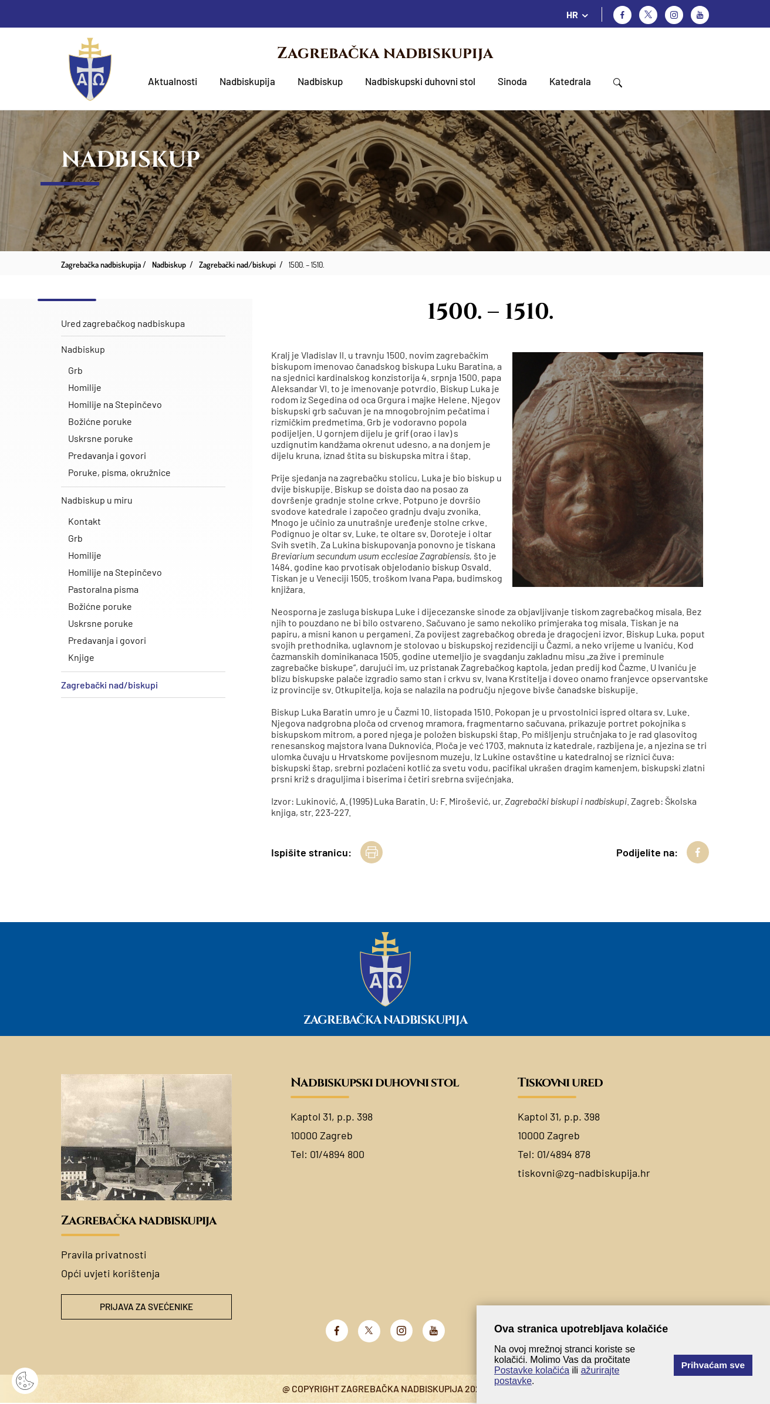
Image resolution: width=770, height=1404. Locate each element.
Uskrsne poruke (100, 438)
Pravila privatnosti (104, 1254)
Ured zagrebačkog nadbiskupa (123, 323)
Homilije (85, 387)
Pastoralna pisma (103, 589)
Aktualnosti (172, 81)
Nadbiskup (320, 81)
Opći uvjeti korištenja (110, 1273)
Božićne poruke (100, 421)
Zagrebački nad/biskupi (109, 684)
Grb (75, 370)
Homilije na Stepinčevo (115, 404)
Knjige (81, 657)
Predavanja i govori (107, 455)
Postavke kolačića (531, 1370)
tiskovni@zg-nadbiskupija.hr (584, 1172)
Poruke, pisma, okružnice (119, 472)
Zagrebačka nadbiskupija (385, 53)
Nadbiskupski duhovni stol (420, 81)
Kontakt (84, 520)
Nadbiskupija (247, 81)
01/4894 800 (337, 1154)
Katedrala (570, 81)
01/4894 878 (563, 1154)
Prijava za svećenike (146, 1307)
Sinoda (512, 81)
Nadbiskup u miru (97, 499)
